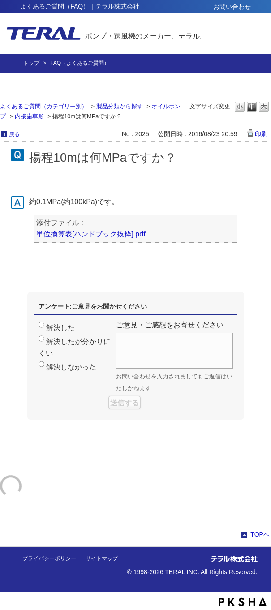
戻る (14, 134)
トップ (31, 63)
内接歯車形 (29, 116)
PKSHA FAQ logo (243, 602)
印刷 (261, 133)
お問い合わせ (232, 6)
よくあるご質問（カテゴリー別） (43, 106)
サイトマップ (102, 558)
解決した (60, 327)
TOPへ (260, 534)
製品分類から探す (119, 106)
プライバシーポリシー (49, 558)
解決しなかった (71, 367)
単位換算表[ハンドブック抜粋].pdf (91, 234)
